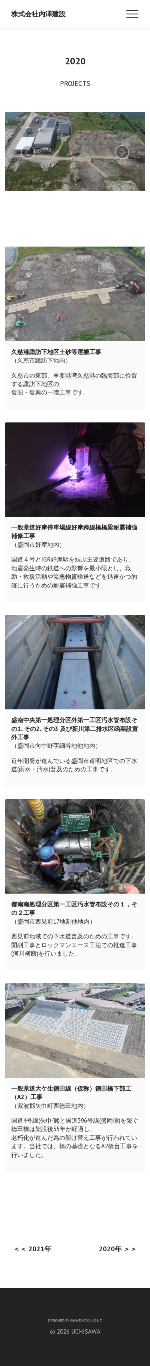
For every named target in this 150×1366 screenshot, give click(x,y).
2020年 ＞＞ (118, 1248)
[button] (28, 152)
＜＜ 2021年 (32, 1248)
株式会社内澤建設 (38, 13)
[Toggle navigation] (132, 14)
